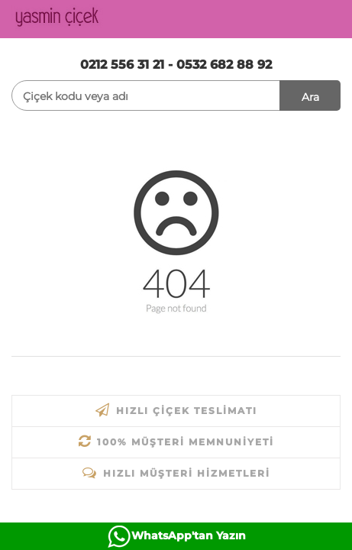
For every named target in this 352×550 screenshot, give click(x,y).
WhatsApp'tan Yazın (188, 535)
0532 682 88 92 (224, 64)
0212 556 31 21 (122, 64)
